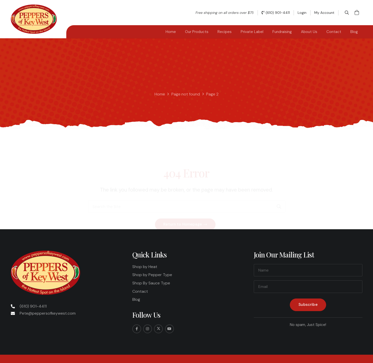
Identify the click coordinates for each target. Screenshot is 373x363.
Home (159, 94)
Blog (136, 299)
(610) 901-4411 (33, 306)
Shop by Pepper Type (152, 274)
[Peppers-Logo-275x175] (34, 19)
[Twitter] (158, 328)
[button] (346, 12)
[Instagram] (147, 328)
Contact (140, 291)
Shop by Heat (144, 266)
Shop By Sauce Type (151, 283)
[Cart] (356, 12)
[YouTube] (169, 328)
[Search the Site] (186, 187)
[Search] (279, 187)
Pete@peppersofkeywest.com (48, 313)
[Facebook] (136, 328)
